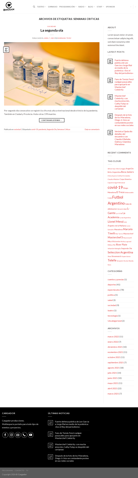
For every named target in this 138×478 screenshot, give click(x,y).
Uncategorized (115, 320)
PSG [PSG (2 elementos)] (114, 245)
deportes (112, 284)
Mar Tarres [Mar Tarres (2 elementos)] (119, 234)
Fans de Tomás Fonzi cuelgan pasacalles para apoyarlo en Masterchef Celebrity (124, 84)
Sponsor (110, 7)
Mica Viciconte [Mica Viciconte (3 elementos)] (114, 241)
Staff (100, 6)
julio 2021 (112, 372)
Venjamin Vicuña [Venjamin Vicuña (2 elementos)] (122, 261)
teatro (110, 310)
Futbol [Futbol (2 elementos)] (110, 198)
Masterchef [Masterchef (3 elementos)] (128, 233)
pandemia (42, 129)
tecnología (113, 315)
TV (27, 470)
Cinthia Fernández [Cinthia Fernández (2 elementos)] (123, 176)
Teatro (41, 6)
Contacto (19, 470)
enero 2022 (113, 341)
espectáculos (114, 289)
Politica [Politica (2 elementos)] (110, 245)
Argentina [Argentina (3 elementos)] (116, 172)
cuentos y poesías (116, 279)
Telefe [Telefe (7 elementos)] (112, 260)
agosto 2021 (113, 367)
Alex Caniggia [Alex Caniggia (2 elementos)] (120, 169)
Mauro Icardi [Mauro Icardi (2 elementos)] (127, 238)
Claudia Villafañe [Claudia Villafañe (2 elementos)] (113, 179)
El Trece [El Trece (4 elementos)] (120, 192)
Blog (91, 6)
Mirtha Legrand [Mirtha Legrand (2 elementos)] (125, 241)
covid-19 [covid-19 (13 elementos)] (115, 187)
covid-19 (34, 129)
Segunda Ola (52, 129)
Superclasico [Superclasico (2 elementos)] (126, 256)
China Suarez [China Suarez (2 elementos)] (112, 176)
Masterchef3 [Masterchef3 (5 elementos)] (115, 237)
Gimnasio (52, 7)
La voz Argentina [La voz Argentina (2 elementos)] (125, 217)
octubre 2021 (114, 357)
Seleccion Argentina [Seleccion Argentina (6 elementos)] (120, 252)
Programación (68, 6)
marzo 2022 (113, 336)
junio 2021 (112, 378)
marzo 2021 (113, 393)
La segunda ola (51, 30)
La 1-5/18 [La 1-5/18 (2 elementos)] (119, 213)
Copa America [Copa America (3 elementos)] (125, 179)
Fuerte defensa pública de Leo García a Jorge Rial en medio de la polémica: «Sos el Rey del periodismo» (124, 66)
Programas (7, 470)
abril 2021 (112, 388)
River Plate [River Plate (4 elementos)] (121, 244)
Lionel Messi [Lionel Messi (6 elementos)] (115, 221)
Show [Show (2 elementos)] (109, 256)
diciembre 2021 (115, 347)
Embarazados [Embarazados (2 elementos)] (129, 192)
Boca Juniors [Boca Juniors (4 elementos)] (127, 171)
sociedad (51, 26)
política (111, 295)
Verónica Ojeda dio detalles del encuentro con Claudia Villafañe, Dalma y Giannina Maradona (123, 137)
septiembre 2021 (116, 362)
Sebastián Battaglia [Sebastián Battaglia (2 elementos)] (114, 248)
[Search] (34, 6)
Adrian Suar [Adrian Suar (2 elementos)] (112, 169)
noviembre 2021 (115, 352)
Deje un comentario (92, 129)
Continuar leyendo (51, 120)
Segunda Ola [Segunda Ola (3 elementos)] (126, 248)
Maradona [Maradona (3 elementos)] (118, 229)
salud (110, 300)
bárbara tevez (64, 38)
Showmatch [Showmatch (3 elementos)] (117, 256)
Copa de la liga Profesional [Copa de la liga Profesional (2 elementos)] (116, 183)
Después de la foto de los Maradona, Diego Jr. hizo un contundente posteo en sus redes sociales (124, 120)
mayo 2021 (113, 383)
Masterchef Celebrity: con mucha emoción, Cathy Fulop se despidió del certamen (122, 102)
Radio (82, 6)
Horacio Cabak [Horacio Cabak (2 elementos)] (122, 209)
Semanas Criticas (63, 129)
